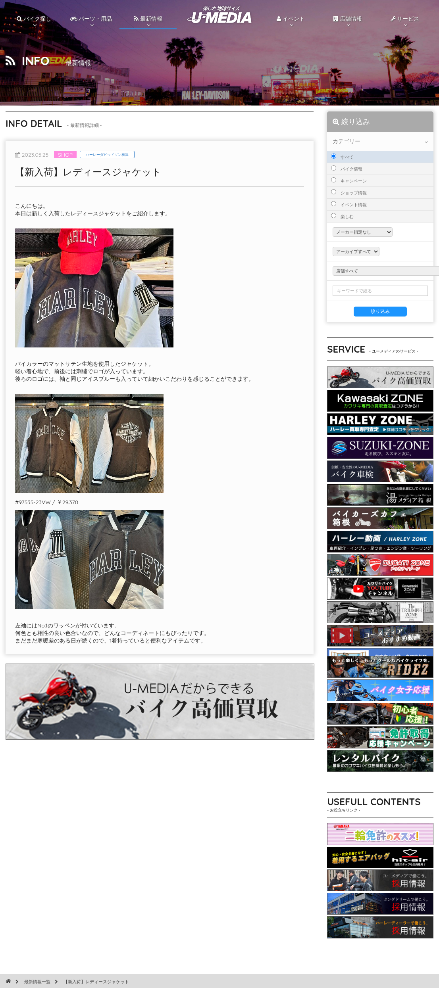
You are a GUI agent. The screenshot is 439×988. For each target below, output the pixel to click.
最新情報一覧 (37, 981)
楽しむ (342, 216)
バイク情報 (346, 168)
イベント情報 (349, 204)
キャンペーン (349, 180)
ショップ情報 (349, 192)
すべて (342, 156)
